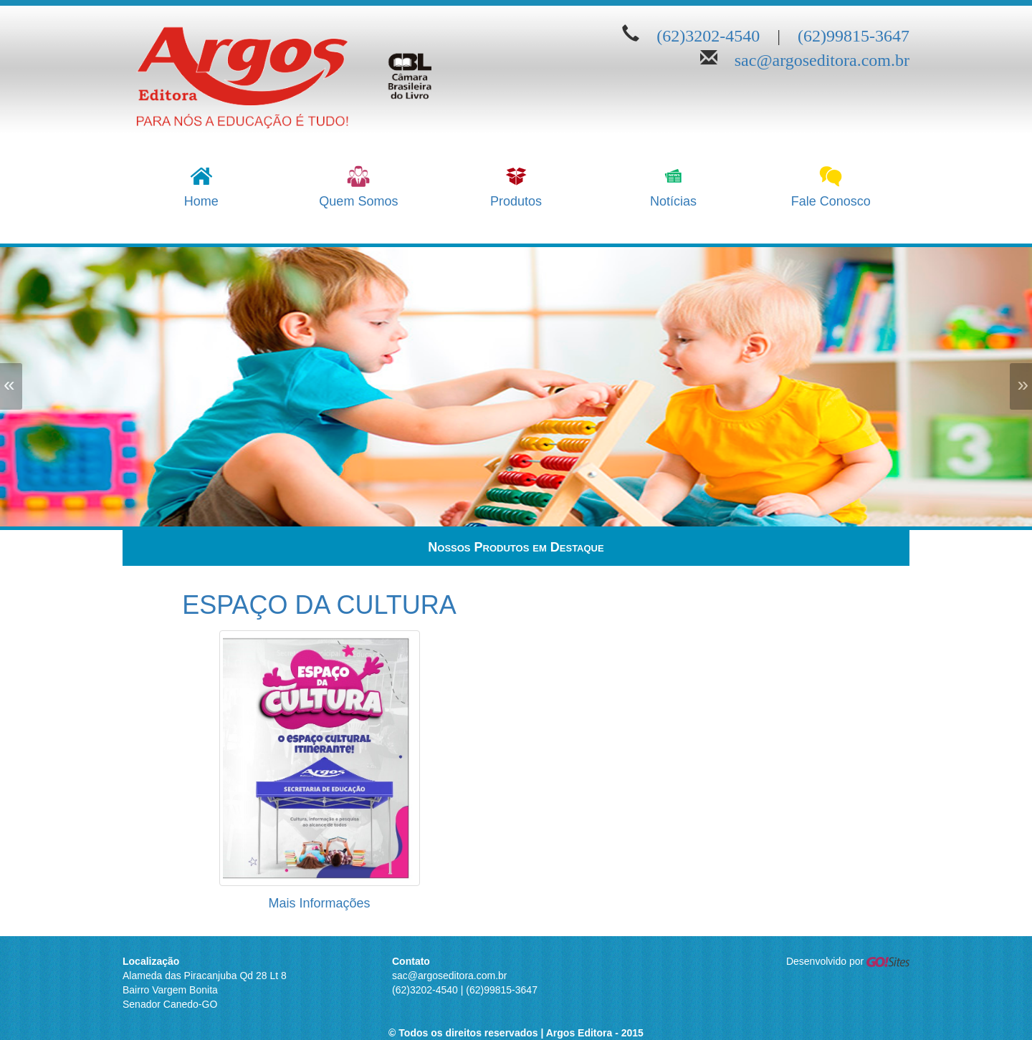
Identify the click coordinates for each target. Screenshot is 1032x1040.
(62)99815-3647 (853, 33)
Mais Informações (319, 903)
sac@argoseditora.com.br (822, 57)
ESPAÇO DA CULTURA (319, 605)
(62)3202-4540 (708, 33)
